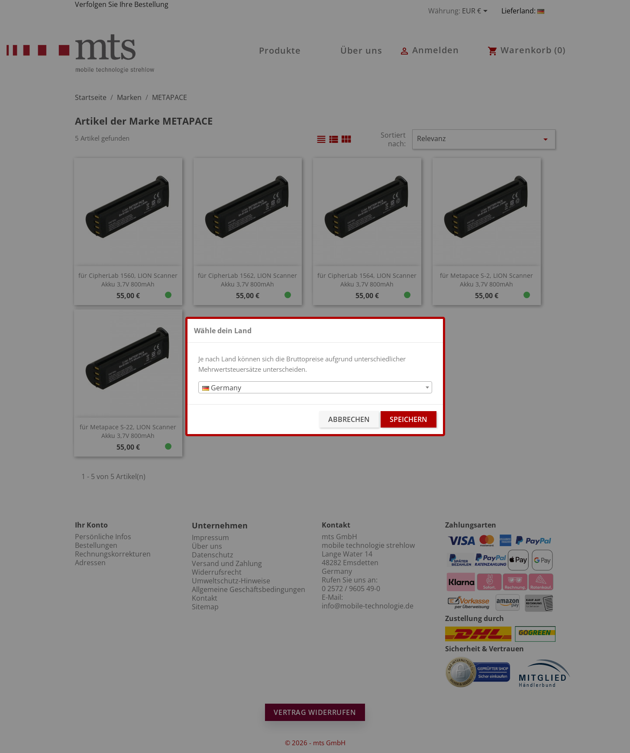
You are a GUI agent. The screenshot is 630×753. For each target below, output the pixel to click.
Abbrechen (349, 419)
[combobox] (315, 387)
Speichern (408, 419)
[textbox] (315, 388)
